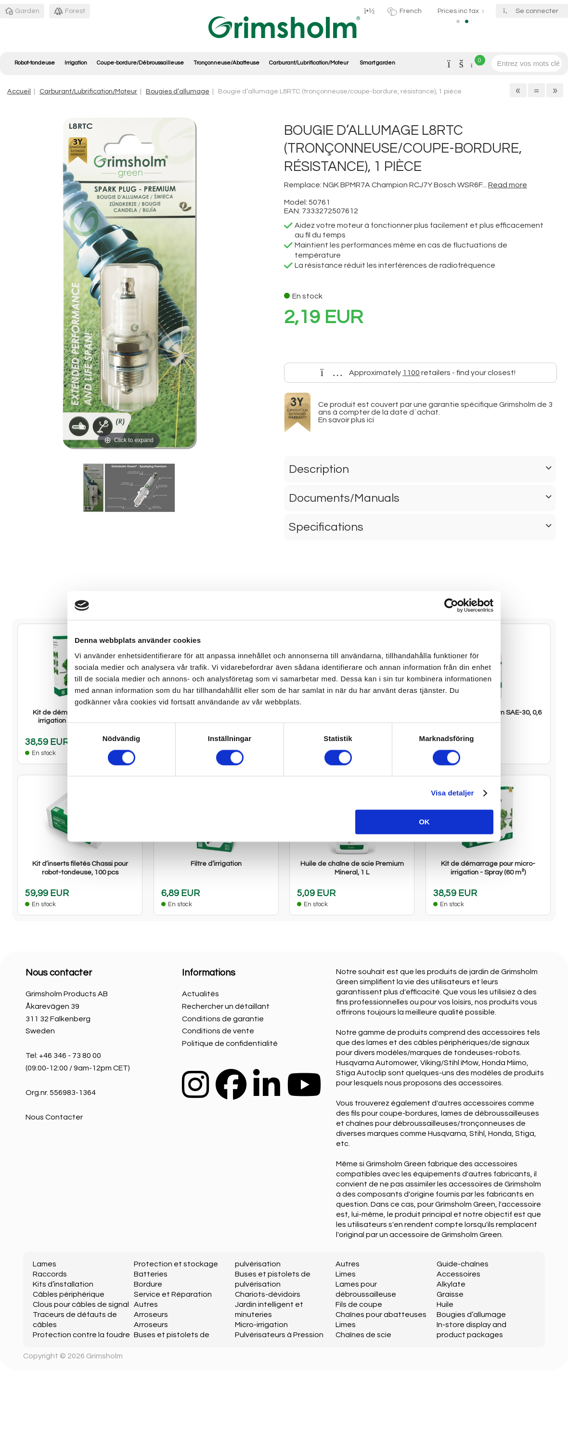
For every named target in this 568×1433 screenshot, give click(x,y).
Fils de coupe (359, 1304)
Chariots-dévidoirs (267, 1294)
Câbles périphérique (68, 1294)
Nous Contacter (54, 1117)
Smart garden (377, 62)
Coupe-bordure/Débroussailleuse (140, 62)
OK (424, 822)
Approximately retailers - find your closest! (418, 372)
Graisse (450, 1294)
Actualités (200, 994)
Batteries (151, 1274)
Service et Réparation (173, 1294)
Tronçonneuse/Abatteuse (226, 62)
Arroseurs (151, 1314)
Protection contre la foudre (81, 1335)
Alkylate (451, 1284)
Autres (146, 1304)
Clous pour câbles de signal (81, 1304)
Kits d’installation (63, 1284)
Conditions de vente (218, 1031)
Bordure (148, 1284)
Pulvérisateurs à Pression (279, 1335)
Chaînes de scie (363, 1335)
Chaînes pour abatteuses (381, 1314)
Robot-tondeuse (34, 62)
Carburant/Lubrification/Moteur (309, 62)
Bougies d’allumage (177, 91)
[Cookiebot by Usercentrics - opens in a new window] (451, 605)
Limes (346, 1274)
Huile (445, 1304)
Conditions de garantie (223, 1019)
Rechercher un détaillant (226, 1006)
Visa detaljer (452, 793)
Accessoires (458, 1274)
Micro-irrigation (261, 1325)
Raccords (50, 1274)
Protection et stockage (176, 1264)
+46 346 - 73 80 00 (70, 1055)
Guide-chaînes (463, 1264)
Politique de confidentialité (230, 1043)
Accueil (19, 91)
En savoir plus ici (346, 420)
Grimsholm (104, 1356)
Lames (44, 1264)
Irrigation (76, 62)
